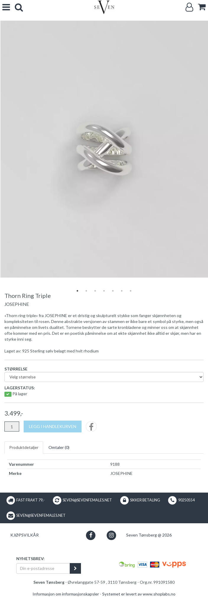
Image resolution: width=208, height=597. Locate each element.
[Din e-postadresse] (43, 568)
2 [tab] (86, 291)
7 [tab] (131, 291)
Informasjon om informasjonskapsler (65, 593)
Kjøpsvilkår (24, 534)
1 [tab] (77, 291)
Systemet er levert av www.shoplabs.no (139, 593)
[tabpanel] (104, 149)
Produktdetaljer (23, 447)
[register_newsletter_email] (75, 568)
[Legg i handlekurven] (53, 426)
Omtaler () (58, 447)
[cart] (202, 7)
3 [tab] (95, 291)
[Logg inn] (189, 7)
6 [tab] (122, 291)
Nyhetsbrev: (30, 558)
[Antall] (11, 426)
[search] (18, 7)
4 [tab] (104, 291)
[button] (91, 535)
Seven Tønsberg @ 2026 (149, 534)
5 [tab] (113, 291)
